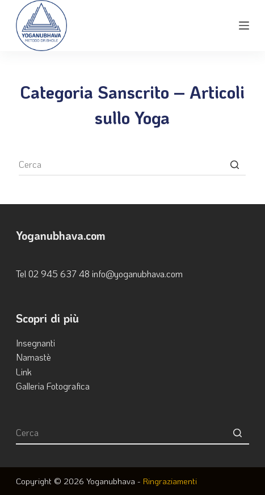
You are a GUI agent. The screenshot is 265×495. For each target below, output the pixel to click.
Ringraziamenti (170, 480)
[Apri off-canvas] (244, 25)
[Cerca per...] (132, 164)
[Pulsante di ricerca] (234, 164)
